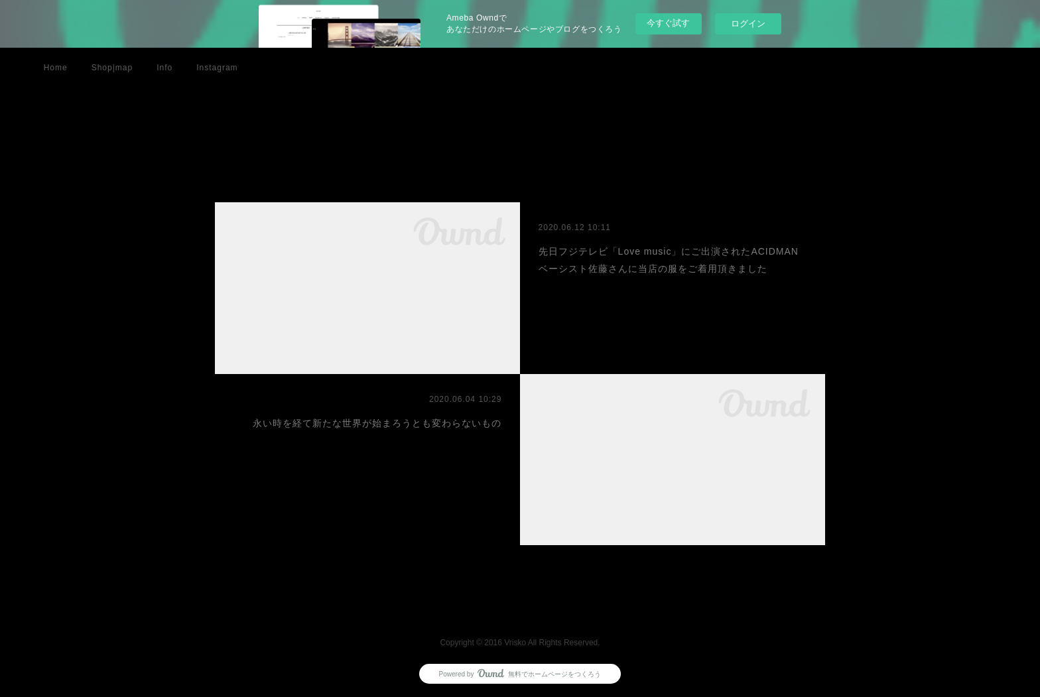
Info (164, 67)
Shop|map (112, 67)
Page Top (520, 606)
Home (56, 67)
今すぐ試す (668, 23)
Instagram (216, 67)
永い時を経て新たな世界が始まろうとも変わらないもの (377, 423)
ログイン (748, 24)
